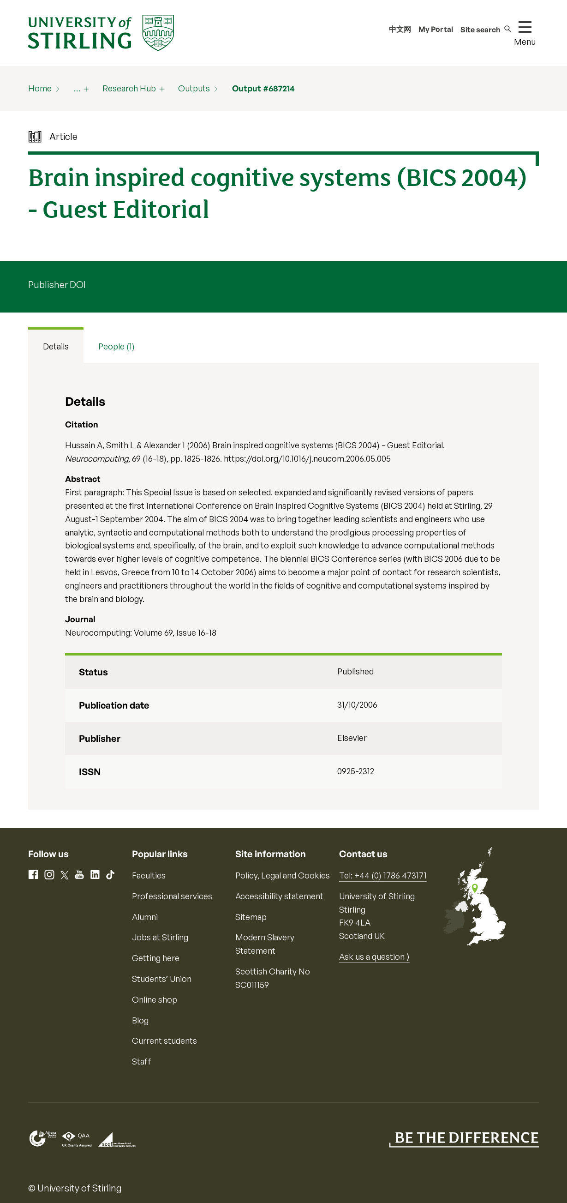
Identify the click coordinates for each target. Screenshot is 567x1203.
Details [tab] (56, 346)
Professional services (172, 896)
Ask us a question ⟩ (374, 956)
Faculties (149, 875)
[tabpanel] (283, 586)
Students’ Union (161, 979)
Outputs (194, 88)
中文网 (400, 29)
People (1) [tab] (116, 346)
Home (40, 88)
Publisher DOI (57, 284)
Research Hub (129, 88)
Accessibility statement (279, 896)
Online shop (154, 999)
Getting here (155, 958)
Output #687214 (263, 88)
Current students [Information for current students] (164, 1040)
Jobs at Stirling (160, 937)
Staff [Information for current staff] (141, 1061)
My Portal (435, 29)
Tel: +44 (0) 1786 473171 (383, 875)
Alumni (145, 917)
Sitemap (251, 917)
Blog (140, 1020)
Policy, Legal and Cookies (282, 875)
